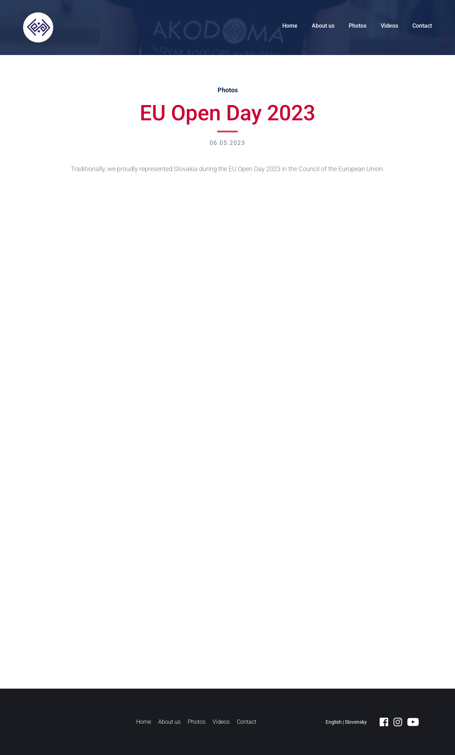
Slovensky (356, 722)
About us (323, 25)
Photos (357, 25)
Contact (422, 25)
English (334, 722)
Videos (389, 25)
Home (290, 25)
